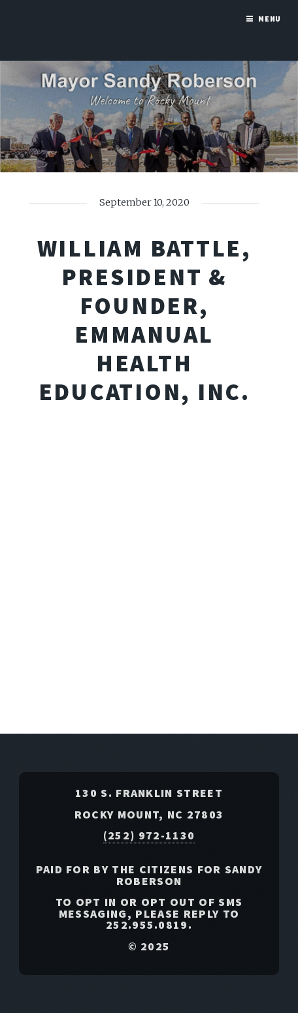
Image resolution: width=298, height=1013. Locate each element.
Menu (270, 18)
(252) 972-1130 (149, 835)
